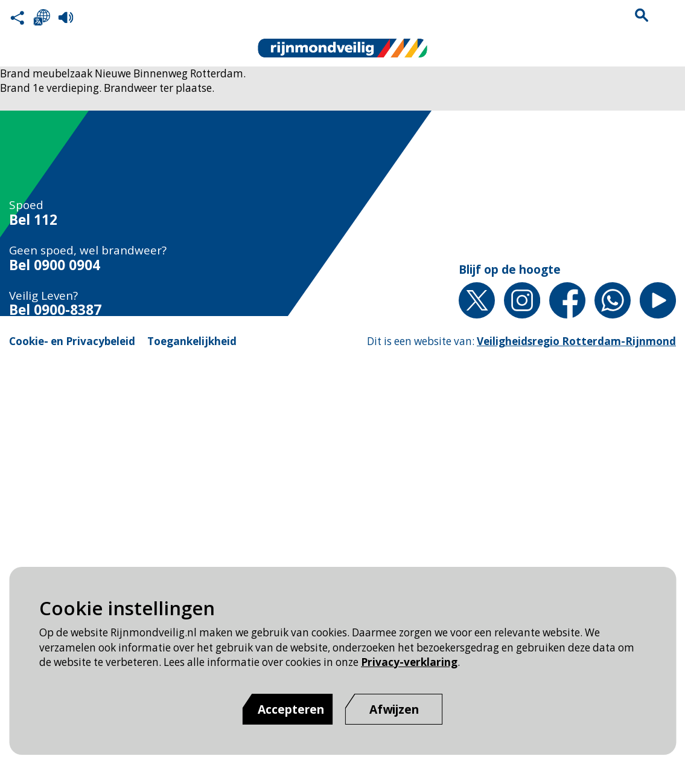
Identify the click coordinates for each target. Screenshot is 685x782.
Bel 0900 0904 (54, 265)
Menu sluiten (667, 15)
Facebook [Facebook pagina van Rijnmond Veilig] (567, 300)
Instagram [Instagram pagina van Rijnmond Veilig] (522, 300)
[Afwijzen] (394, 709)
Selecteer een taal (41, 17)
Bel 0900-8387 (55, 310)
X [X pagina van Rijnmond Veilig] (477, 300)
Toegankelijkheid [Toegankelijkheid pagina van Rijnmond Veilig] (192, 341)
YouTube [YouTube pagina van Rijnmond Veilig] (658, 300)
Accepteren (291, 709)
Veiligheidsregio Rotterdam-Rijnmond (576, 341)
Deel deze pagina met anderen (17, 17)
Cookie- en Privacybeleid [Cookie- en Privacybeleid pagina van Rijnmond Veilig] (72, 341)
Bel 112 (33, 220)
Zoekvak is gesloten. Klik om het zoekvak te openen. (641, 15)
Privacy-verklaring (409, 662)
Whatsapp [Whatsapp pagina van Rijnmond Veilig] (612, 300)
